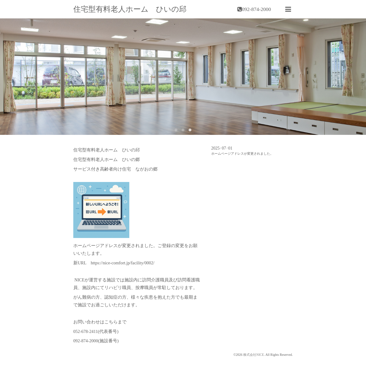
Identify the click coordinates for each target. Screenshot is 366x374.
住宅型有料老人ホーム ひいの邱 (130, 9)
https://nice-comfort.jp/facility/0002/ (123, 262)
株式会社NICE (253, 355)
